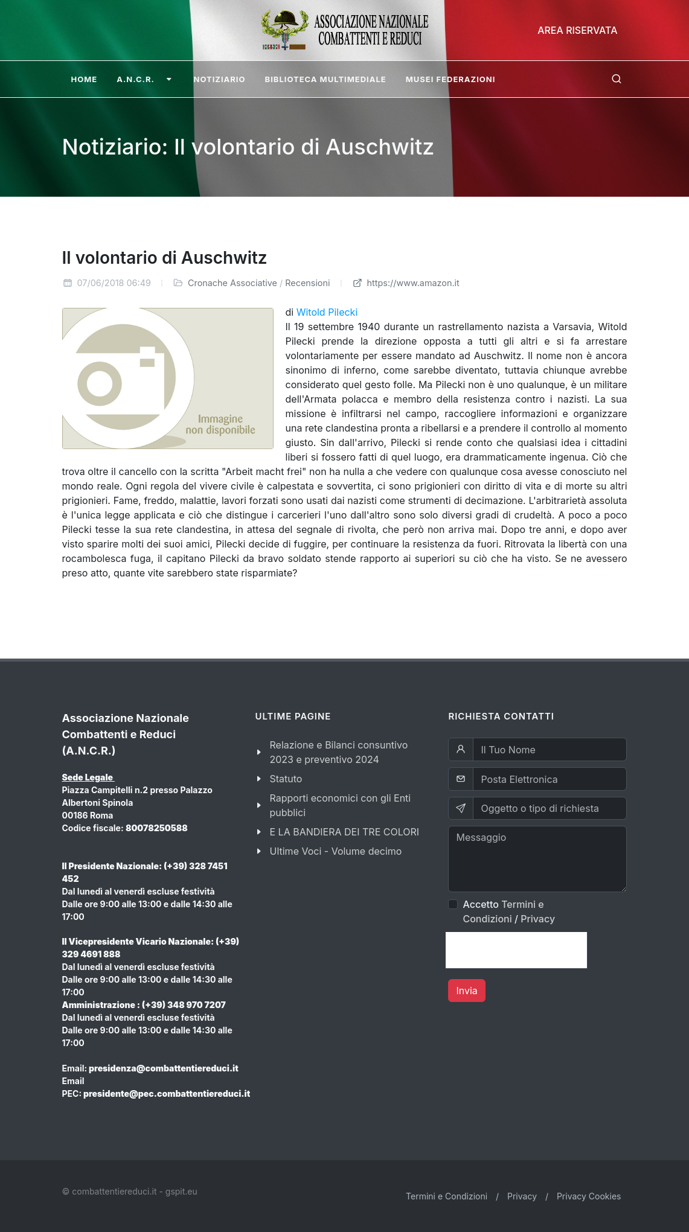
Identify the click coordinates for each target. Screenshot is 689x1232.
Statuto (285, 779)
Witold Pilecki (327, 312)
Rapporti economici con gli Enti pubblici (340, 805)
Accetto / (509, 911)
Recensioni (307, 283)
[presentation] (516, 950)
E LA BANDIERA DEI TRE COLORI (344, 832)
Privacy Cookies (589, 1196)
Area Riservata (577, 30)
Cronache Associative (232, 283)
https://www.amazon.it (406, 283)
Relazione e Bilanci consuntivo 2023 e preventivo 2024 (338, 752)
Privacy (538, 919)
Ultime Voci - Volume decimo (335, 851)
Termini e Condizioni (446, 1196)
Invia (466, 991)
